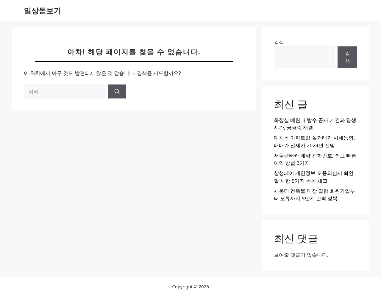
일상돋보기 (42, 10)
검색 (279, 42)
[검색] (117, 91)
